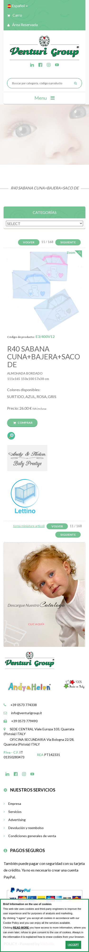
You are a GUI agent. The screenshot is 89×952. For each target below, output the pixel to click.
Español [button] (17, 5)
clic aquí (36, 624)
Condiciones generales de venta (30, 836)
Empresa (12, 804)
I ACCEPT (73, 944)
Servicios (13, 812)
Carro (14, 15)
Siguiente (68, 242)
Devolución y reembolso (24, 828)
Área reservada (22, 24)
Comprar (23, 422)
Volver (28, 242)
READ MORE (21, 927)
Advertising (15, 820)
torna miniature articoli (29, 526)
